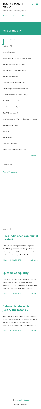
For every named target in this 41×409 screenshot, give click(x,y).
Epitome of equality (16, 273)
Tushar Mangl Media (13, 5)
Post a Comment (10, 172)
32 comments (15, 293)
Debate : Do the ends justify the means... (16, 308)
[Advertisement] (20, 200)
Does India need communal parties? (20, 237)
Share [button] (33, 155)
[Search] (32, 4)
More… (24, 16)
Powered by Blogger (20, 400)
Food (15, 16)
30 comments (15, 330)
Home (5, 16)
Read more (34, 260)
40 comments (15, 260)
